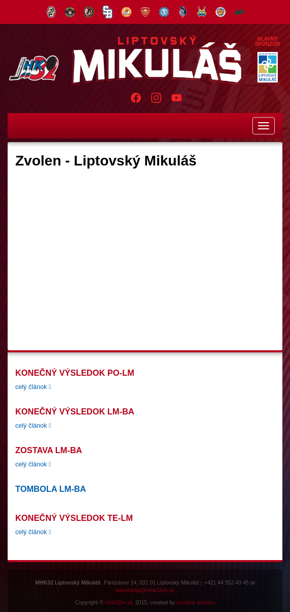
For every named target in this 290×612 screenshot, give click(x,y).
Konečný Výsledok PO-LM (74, 372)
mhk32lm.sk (119, 602)
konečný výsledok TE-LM (74, 517)
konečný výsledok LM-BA (74, 411)
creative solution (196, 602)
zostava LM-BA (48, 450)
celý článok (33, 387)
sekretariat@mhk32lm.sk (145, 590)
